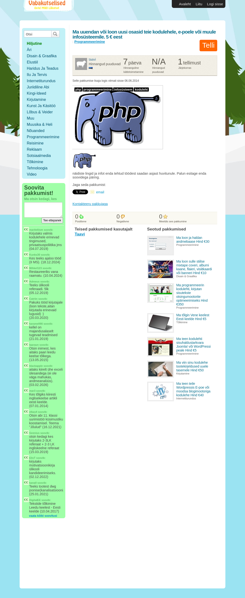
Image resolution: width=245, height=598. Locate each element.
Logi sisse (215, 4)
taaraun (34, 344)
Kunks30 (34, 254)
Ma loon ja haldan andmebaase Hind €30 (192, 239)
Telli (208, 45)
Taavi (92, 59)
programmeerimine (98, 89)
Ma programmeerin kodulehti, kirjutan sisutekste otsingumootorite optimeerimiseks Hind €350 (192, 294)
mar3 (32, 390)
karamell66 (36, 323)
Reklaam (34, 149)
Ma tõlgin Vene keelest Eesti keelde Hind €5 (192, 317)
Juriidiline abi (38, 87)
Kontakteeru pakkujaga (90, 204)
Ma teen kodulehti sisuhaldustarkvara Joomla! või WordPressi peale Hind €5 (193, 344)
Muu (30, 118)
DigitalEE (35, 500)
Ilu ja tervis (37, 75)
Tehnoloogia (37, 168)
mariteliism (36, 229)
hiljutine (34, 43)
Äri (29, 50)
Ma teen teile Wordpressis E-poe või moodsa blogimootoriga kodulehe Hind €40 (193, 389)
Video (32, 174)
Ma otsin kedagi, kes (40, 199)
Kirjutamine (36, 100)
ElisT (32, 457)
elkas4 (33, 411)
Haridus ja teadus (42, 68)
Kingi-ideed (36, 93)
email (100, 192)
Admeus (34, 281)
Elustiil (32, 62)
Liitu (199, 4)
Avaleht (185, 4)
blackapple (36, 365)
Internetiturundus (41, 81)
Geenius (34, 432)
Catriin (33, 298)
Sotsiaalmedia (39, 156)
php (78, 89)
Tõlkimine (35, 162)
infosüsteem (123, 89)
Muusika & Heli (39, 124)
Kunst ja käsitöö (41, 106)
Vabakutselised (48, 10)
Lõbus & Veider (40, 112)
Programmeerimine (43, 137)
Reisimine (35, 143)
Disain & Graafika (42, 56)
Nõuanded (36, 131)
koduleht (141, 89)
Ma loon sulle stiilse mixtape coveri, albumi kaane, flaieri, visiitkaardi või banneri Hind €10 (194, 267)
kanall (33, 482)
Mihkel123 (35, 268)
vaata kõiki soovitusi (43, 516)
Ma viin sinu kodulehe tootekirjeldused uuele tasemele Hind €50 (192, 366)
